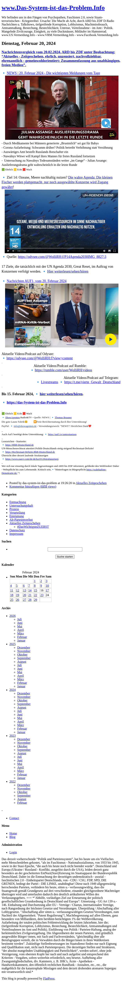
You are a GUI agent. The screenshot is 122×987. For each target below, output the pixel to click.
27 (24, 599)
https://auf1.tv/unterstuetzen (62, 434)
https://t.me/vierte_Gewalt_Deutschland (92, 382)
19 (17, 595)
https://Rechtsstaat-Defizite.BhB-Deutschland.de (30, 451)
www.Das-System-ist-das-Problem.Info (53, 7)
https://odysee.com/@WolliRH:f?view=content (39, 358)
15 (35, 590)
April (20, 630)
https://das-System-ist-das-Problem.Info (37, 402)
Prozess (14, 509)
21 (29, 595)
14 (29, 590)
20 (24, 595)
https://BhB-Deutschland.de (19, 444)
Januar (21, 640)
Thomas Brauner (63, 417)
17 (47, 590)
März (20, 633)
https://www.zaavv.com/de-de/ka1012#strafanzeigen (31, 458)
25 (11, 599)
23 (41, 595)
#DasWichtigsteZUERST (33, 526)
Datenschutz (17, 530)
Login (13, 852)
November (23, 651)
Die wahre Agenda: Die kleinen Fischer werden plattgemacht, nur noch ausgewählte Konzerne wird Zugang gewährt (57, 182)
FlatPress (49, 978)
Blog (12, 837)
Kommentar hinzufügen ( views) (32, 486)
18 (11, 595)
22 (35, 595)
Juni (19, 623)
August (21, 661)
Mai (19, 626)
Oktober (22, 654)
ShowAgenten (12, 417)
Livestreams (49, 382)
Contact (14, 818)
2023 (12, 735)
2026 (12, 615)
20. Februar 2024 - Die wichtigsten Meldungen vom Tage (59, 73)
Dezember (23, 647)
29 (35, 599)
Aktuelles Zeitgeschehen (91, 483)
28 (29, 599)
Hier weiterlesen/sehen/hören (67, 271)
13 (24, 590)
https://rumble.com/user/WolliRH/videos (63, 370)
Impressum (16, 533)
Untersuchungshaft (21, 505)
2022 (12, 781)
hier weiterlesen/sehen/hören (61, 394)
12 (17, 590)
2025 (12, 644)
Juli (19, 619)
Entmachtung (17, 502)
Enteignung (16, 516)
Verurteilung (17, 512)
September (23, 658)
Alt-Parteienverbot (21, 519)
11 (11, 590)
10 (47, 585)
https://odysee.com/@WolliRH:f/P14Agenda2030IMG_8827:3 (62, 257)
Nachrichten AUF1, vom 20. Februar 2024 (36, 281)
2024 (12, 689)
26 (17, 599)
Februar (22, 637)
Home (13, 833)
